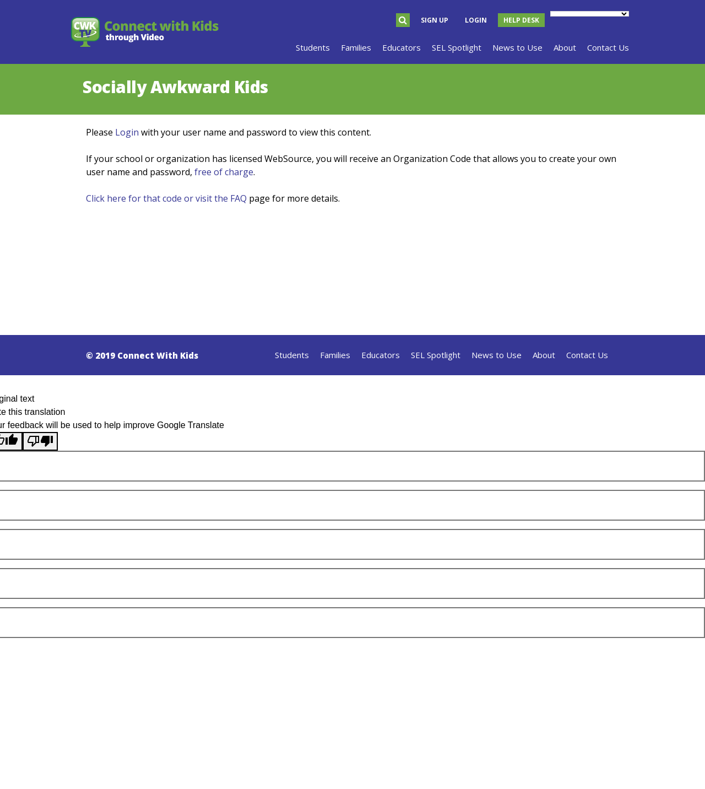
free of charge (223, 172)
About (544, 354)
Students (292, 354)
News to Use (496, 354)
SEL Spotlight (435, 354)
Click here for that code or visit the (158, 198)
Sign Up (434, 20)
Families (335, 354)
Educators (380, 354)
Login (476, 20)
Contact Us (587, 354)
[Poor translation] (40, 441)
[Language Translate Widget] (589, 14)
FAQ (238, 198)
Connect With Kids (157, 355)
